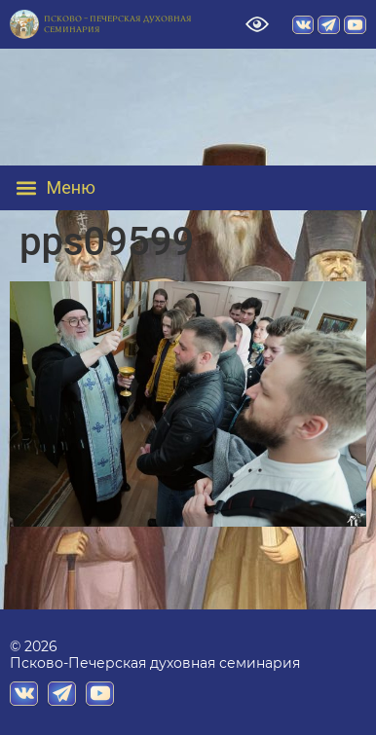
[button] (70, 187)
